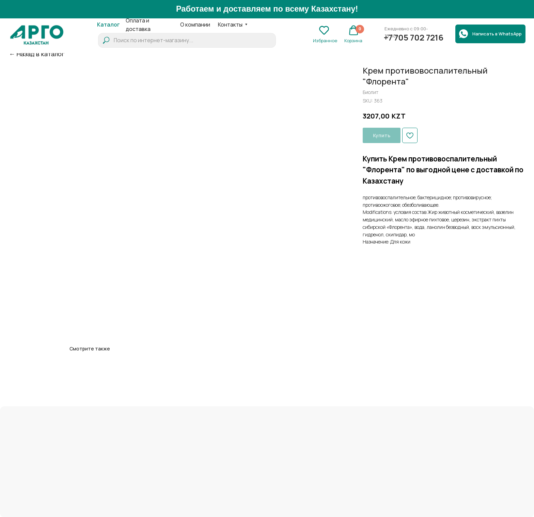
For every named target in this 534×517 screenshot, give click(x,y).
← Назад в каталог (37, 54)
